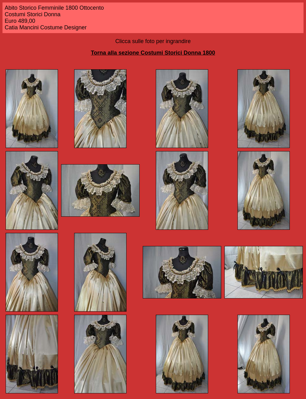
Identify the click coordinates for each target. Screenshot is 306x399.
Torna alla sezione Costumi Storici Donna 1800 (153, 53)
